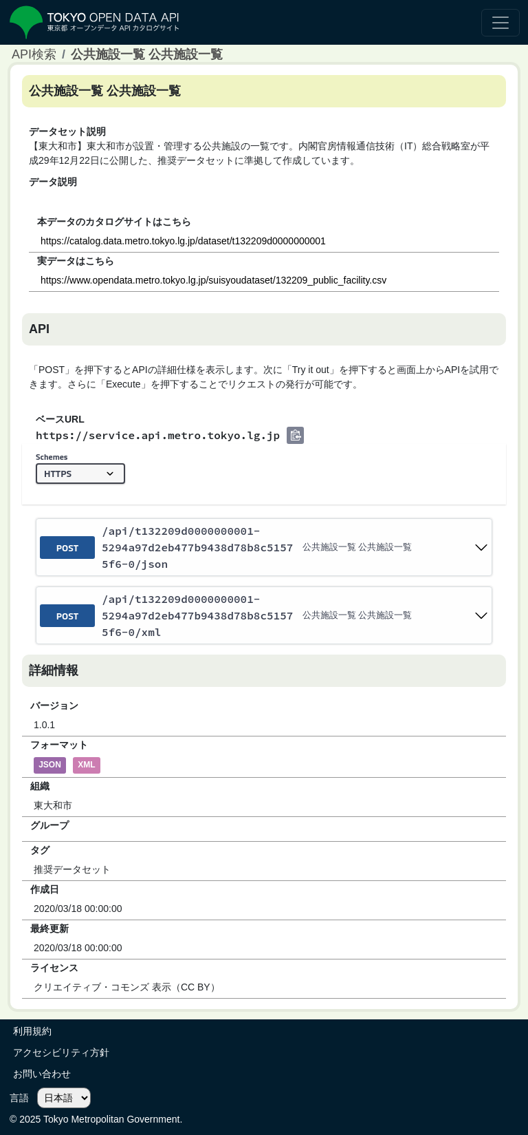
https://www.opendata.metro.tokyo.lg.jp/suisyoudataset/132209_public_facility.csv (213, 280)
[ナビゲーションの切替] (500, 22)
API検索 (34, 54)
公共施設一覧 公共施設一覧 (147, 54)
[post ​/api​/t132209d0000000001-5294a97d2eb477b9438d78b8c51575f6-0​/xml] (264, 615)
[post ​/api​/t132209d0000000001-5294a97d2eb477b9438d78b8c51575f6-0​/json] (264, 547)
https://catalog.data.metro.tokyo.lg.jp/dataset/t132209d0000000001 (183, 240)
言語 (19, 1097)
